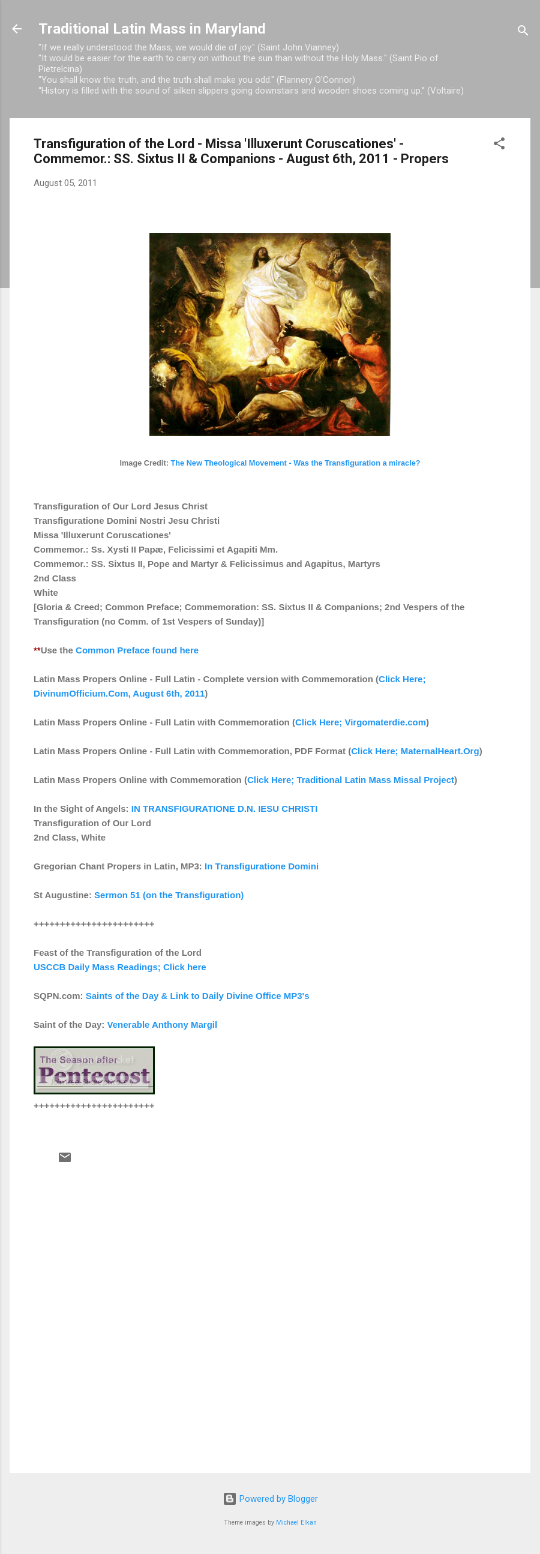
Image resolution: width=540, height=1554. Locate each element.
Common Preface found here (137, 650)
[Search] (523, 32)
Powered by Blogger (270, 1498)
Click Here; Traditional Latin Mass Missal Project (350, 780)
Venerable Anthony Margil (162, 1024)
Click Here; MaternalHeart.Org (415, 751)
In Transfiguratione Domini (262, 866)
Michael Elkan (296, 1522)
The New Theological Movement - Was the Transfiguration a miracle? (295, 462)
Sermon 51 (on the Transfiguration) (169, 895)
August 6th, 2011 (169, 693)
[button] (499, 145)
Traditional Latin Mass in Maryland (152, 28)
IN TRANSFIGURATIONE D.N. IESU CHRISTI (224, 808)
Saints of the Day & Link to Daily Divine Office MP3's (198, 996)
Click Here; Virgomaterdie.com (360, 722)
